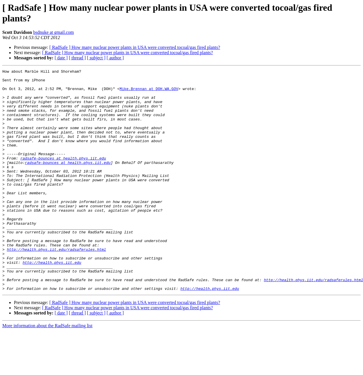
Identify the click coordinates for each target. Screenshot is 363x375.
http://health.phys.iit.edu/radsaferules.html (56, 285)
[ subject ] (96, 57)
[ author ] (115, 57)
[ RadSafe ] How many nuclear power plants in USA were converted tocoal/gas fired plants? (134, 47)
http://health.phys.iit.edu (52, 301)
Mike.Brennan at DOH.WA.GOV (149, 93)
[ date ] (61, 57)
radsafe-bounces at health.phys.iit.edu (63, 176)
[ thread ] (77, 57)
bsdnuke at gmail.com (53, 32)
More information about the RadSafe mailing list (47, 369)
